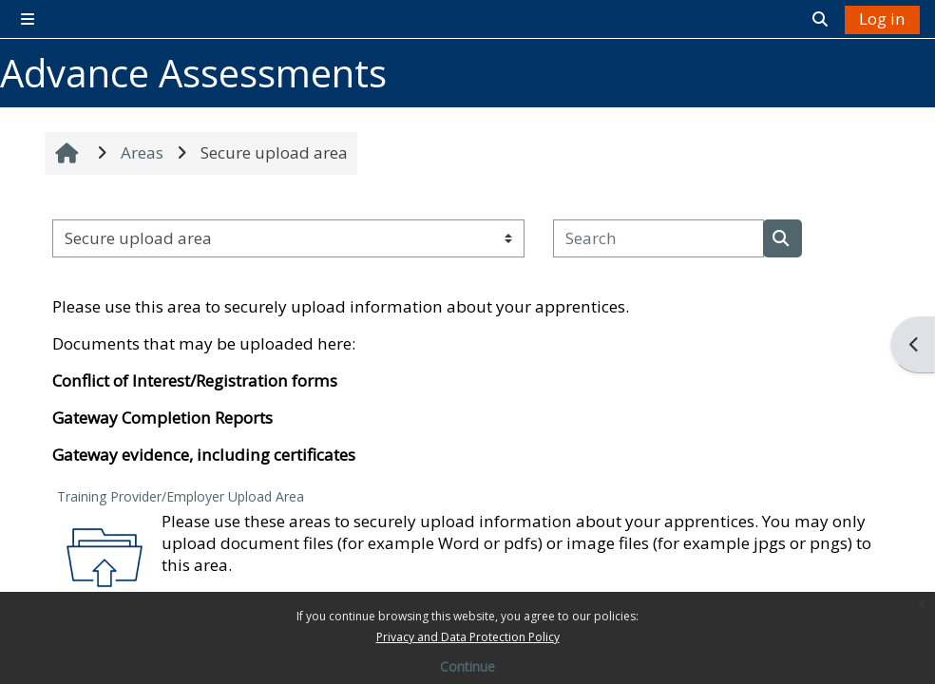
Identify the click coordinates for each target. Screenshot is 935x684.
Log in (882, 18)
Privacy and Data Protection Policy (468, 637)
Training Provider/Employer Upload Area (180, 496)
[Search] (658, 238)
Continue (467, 666)
